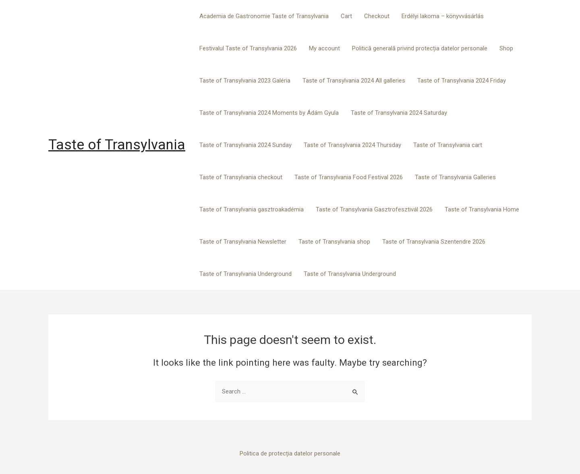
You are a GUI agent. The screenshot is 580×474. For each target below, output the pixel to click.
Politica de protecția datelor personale (290, 453)
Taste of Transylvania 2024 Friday (461, 80)
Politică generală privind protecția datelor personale (419, 48)
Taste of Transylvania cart (447, 145)
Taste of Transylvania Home (482, 209)
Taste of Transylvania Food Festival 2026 (348, 177)
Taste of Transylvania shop (334, 241)
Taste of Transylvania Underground (245, 273)
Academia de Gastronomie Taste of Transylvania (264, 16)
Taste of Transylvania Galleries (455, 177)
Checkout (376, 16)
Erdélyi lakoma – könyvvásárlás (443, 16)
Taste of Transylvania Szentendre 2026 (433, 241)
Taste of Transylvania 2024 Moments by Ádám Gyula (269, 112)
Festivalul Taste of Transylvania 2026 (248, 48)
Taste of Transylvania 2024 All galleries (353, 80)
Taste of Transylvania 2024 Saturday (399, 112)
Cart (346, 16)
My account (324, 48)
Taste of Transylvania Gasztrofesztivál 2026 (374, 209)
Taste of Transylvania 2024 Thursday (352, 145)
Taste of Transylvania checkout (240, 177)
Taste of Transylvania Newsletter (242, 241)
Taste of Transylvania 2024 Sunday (245, 145)
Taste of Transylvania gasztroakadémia (251, 209)
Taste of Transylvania (116, 145)
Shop (506, 48)
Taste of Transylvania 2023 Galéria (244, 80)
